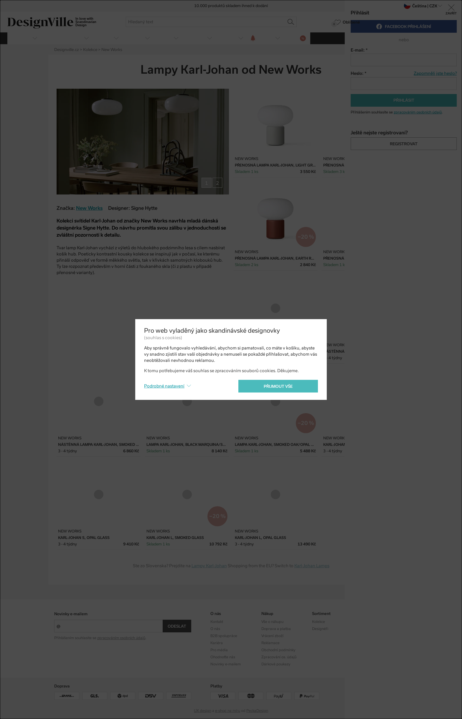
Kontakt (216, 622)
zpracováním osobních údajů (121, 638)
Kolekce (318, 622)
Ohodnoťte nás (222, 657)
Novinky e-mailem (71, 614)
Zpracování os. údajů (278, 657)
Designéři (320, 629)
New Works (89, 208)
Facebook (383, 70)
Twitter (393, 70)
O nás (215, 629)
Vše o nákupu (272, 622)
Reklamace (270, 643)
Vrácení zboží (272, 636)
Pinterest (404, 70)
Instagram (371, 622)
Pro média (219, 650)
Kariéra (216, 643)
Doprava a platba (276, 629)
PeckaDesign (257, 711)
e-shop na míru (227, 711)
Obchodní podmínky (278, 650)
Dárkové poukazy (276, 664)
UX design (202, 711)
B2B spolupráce (223, 636)
